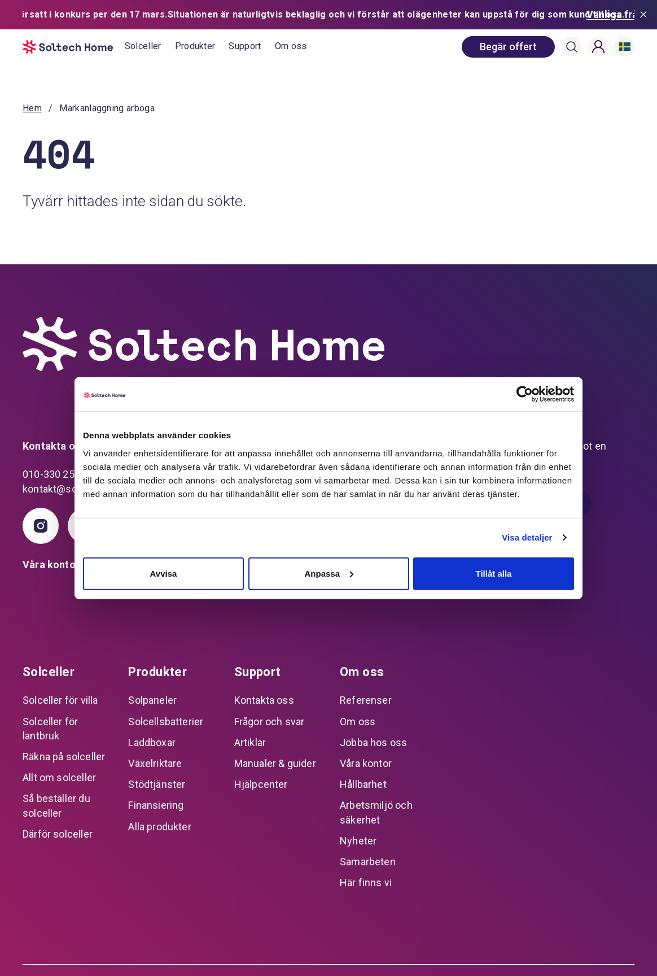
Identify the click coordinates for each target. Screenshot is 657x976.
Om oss (291, 16)
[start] (74, 17)
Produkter (195, 16)
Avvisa (163, 573)
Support (245, 16)
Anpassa (328, 573)
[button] (572, 17)
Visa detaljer (527, 537)
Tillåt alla (494, 573)
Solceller (143, 16)
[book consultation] (508, 17)
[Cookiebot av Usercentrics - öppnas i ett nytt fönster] (524, 394)
